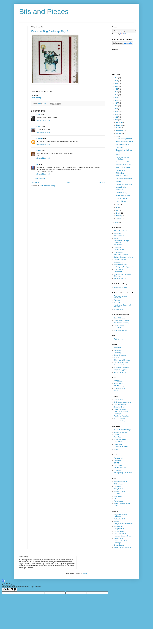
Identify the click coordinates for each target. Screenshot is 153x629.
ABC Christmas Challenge (122, 430)
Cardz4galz (117, 460)
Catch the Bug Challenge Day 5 (49, 31)
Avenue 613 (118, 350)
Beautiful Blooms (119, 318)
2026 (116, 78)
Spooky (118, 181)
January (119, 218)
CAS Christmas (119, 236)
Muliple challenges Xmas (124, 139)
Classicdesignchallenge (121, 320)
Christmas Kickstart (120, 404)
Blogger (85, 573)
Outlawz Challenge (120, 259)
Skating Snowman (122, 198)
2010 (116, 222)
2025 (116, 81)
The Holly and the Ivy (122, 144)
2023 (116, 86)
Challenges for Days (120, 287)
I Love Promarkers (120, 439)
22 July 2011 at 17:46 (43, 120)
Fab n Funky (118, 437)
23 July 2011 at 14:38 (43, 158)
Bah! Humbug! (120, 170)
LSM (115, 498)
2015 (116, 109)
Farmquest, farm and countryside (120, 297)
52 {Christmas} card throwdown (120, 515)
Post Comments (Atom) (47, 186)
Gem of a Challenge (120, 533)
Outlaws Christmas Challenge (123, 257)
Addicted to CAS (119, 519)
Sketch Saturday (119, 545)
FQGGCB (117, 494)
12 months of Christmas (121, 231)
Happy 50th (119, 147)
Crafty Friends (118, 526)
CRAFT (116, 463)
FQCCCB (117, 302)
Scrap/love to (118, 272)
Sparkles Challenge (120, 330)
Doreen (38, 127)
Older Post (101, 182)
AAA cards (117, 348)
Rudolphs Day (118, 339)
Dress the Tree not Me (123, 162)
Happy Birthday (121, 201)
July (117, 136)
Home (68, 182)
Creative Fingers (119, 491)
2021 (116, 92)
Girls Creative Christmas (122, 360)
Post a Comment (39, 178)
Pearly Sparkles (119, 269)
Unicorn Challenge (120, 421)
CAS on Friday (118, 484)
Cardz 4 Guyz (118, 399)
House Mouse (118, 383)
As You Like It (118, 458)
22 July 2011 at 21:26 (43, 144)
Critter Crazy (118, 247)
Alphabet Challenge (120, 481)
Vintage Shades (121, 187)
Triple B (116, 391)
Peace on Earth (119, 365)
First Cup (117, 300)
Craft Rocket (118, 465)
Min (37, 164)
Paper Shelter (118, 442)
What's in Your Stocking (123, 167)
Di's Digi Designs (119, 531)
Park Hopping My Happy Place (124, 267)
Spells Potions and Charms (124, 179)
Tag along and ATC (120, 278)
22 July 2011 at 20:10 (43, 132)
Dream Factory (119, 325)
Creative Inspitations (120, 432)
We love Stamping (120, 372)
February (119, 216)
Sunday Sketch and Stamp (124, 184)
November (119, 125)
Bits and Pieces (44, 12)
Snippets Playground (120, 370)
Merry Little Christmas (121, 255)
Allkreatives (117, 233)
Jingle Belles (118, 496)
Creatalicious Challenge (121, 323)
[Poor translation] (13, 589)
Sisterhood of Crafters (121, 447)
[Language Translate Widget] (124, 31)
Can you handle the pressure (123, 524)
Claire (38, 115)
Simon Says (118, 444)
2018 (116, 100)
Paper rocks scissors (120, 264)
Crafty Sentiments (120, 407)
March (118, 213)
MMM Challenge (119, 386)
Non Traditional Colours (123, 165)
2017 (116, 103)
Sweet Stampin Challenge (122, 547)
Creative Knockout (120, 468)
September (120, 131)
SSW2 (116, 449)
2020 (116, 95)
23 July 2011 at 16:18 (43, 174)
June (118, 204)
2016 (116, 106)
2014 (116, 111)
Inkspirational (118, 538)
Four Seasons (118, 252)
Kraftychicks (118, 470)
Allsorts (116, 521)
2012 (116, 117)
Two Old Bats (118, 309)
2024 (116, 83)
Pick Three (117, 328)
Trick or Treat (120, 173)
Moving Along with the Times (123, 473)
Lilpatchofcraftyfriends (121, 362)
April (118, 210)
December (119, 122)
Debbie (38, 150)
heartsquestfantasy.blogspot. (123, 536)
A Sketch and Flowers (123, 195)
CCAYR (116, 238)
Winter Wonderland (122, 176)
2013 (116, 114)
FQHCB (116, 357)
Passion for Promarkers (121, 416)
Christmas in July (121, 193)
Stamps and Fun (119, 388)
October (119, 128)
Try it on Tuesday (119, 418)
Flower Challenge (119, 250)
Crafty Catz (117, 486)
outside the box (119, 262)
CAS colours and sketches (122, 402)
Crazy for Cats (118, 489)
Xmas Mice (119, 190)
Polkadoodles (118, 501)
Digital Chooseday (120, 409)
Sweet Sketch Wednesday (124, 141)
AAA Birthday (118, 381)
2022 (116, 89)
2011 (116, 120)
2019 (116, 97)
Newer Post (35, 182)
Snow (118, 154)
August (118, 133)
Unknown (39, 139)
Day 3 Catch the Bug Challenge (122, 158)
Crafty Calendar (119, 529)
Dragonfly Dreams (120, 355)
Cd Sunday (117, 353)
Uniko (116, 506)
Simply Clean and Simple (122, 503)
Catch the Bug (36, 98)
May (117, 207)
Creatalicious (118, 245)
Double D (117, 434)
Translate (125, 34)
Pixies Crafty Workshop (121, 367)
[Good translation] (6, 589)
